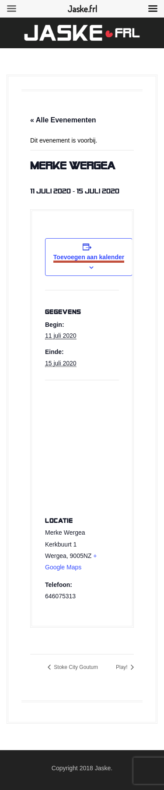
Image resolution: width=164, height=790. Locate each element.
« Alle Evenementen (63, 120)
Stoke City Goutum (75, 667)
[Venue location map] (82, 444)
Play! (122, 667)
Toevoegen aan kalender (88, 257)
